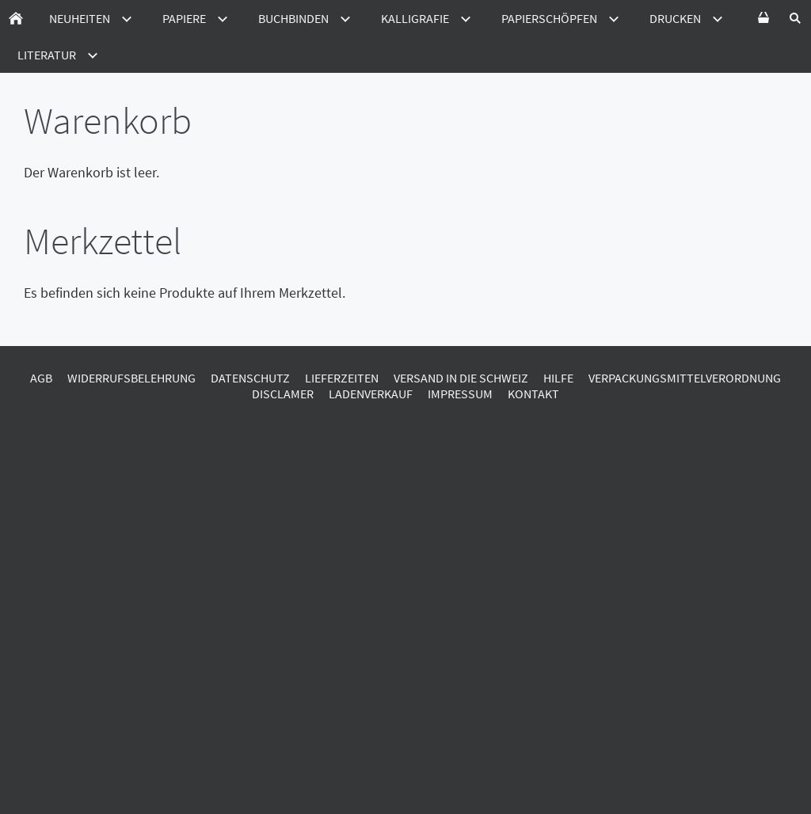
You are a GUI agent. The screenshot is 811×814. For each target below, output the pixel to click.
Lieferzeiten (342, 378)
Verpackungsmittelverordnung (684, 378)
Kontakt (533, 393)
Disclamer (283, 393)
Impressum (460, 393)
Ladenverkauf (371, 393)
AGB (41, 378)
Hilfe (558, 378)
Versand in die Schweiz (461, 378)
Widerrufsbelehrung (131, 378)
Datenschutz (250, 378)
